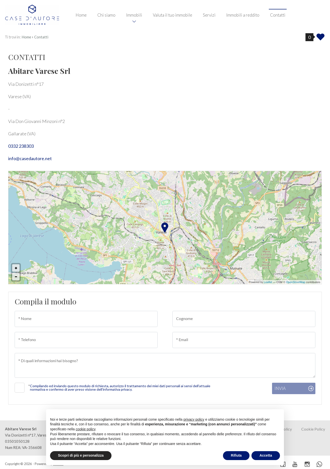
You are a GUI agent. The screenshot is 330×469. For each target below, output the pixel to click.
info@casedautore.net (30, 158)
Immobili (134, 15)
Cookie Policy (313, 429)
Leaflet (268, 282)
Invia (280, 388)
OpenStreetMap (295, 282)
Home (81, 15)
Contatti (277, 15)
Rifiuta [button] (236, 455)
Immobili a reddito (242, 15)
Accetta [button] (265, 455)
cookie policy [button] (85, 429)
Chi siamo (106, 15)
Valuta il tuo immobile (172, 15)
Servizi (209, 15)
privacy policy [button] (194, 419)
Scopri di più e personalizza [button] (81, 455)
